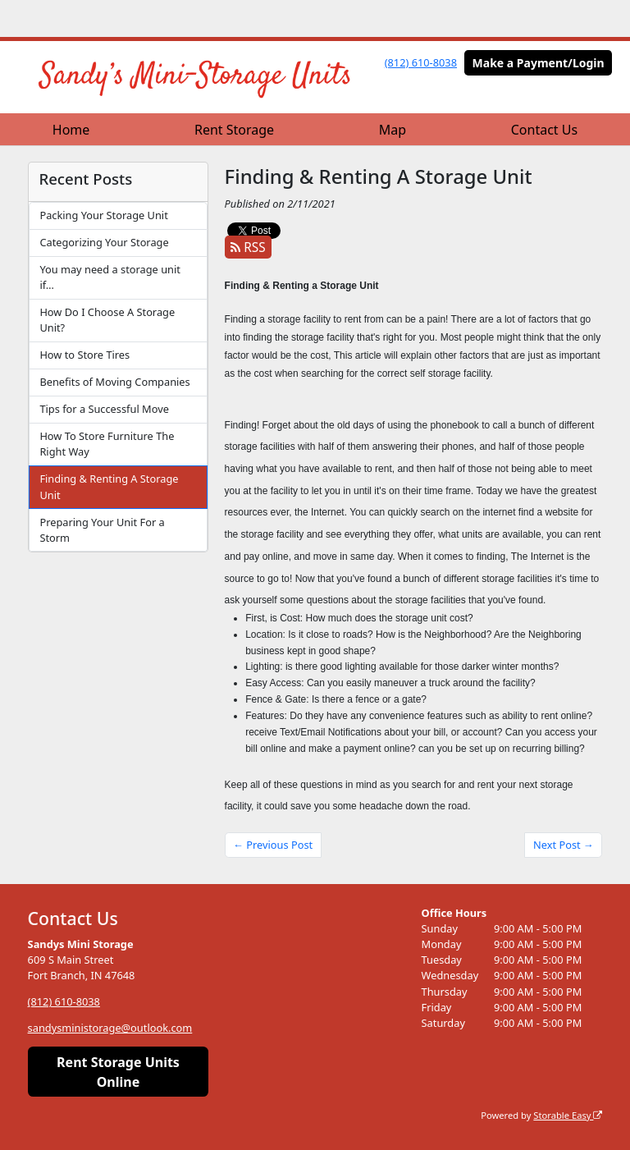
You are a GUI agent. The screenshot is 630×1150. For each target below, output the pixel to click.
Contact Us (544, 130)
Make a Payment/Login (538, 63)
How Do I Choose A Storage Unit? (107, 320)
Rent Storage (234, 130)
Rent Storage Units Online (118, 1072)
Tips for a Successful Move (103, 408)
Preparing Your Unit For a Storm (101, 530)
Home (71, 130)
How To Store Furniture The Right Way (106, 443)
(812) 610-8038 (421, 62)
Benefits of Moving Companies (114, 381)
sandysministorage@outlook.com (110, 1027)
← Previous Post (273, 844)
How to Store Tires (84, 354)
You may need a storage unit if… (109, 277)
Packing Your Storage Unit (103, 215)
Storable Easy (567, 1115)
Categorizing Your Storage (103, 242)
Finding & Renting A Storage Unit (108, 486)
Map (392, 130)
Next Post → (563, 844)
